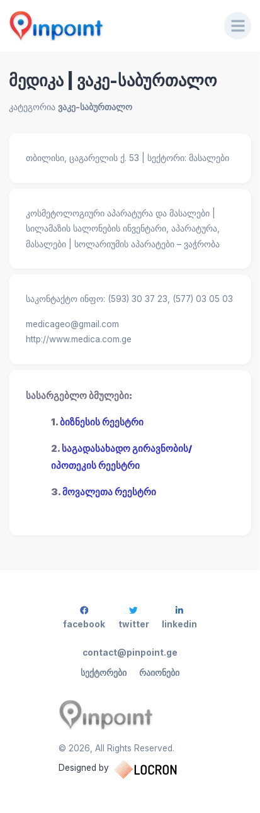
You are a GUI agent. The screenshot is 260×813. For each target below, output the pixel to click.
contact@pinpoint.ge (130, 653)
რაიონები (159, 673)
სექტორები (104, 673)
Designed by (130, 769)
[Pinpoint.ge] (108, 26)
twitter (133, 617)
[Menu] (238, 26)
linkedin (179, 617)
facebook (84, 617)
